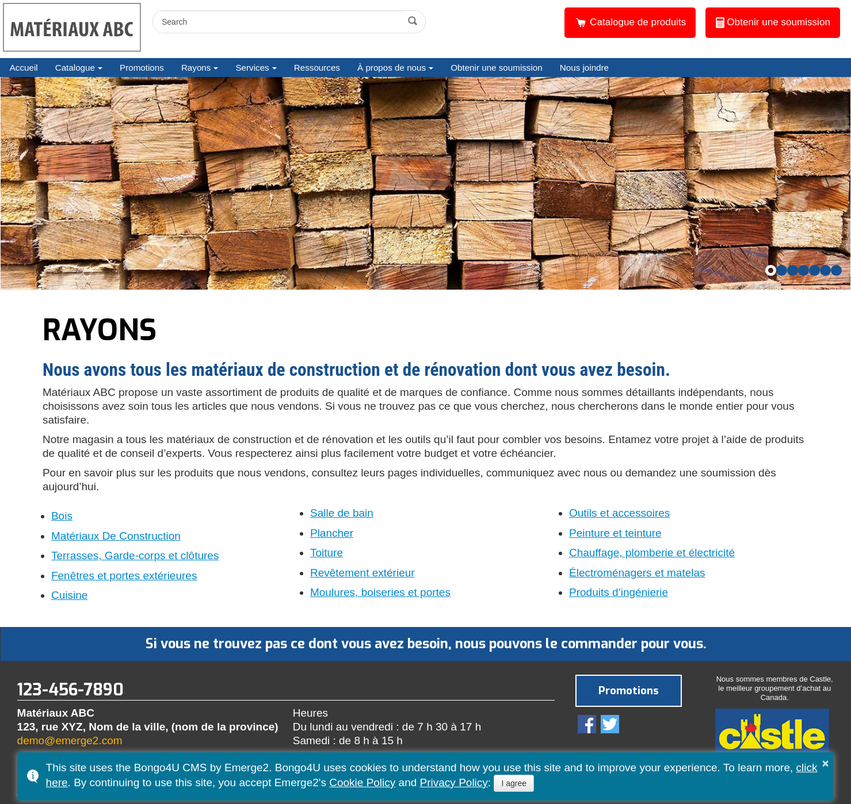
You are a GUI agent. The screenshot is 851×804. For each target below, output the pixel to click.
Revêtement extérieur (362, 573)
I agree (513, 783)
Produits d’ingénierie (618, 592)
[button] (770, 270)
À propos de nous (391, 67)
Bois (61, 516)
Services (252, 67)
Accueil (24, 67)
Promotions (142, 67)
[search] (279, 22)
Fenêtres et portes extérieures (124, 576)
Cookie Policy (362, 782)
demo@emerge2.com (70, 740)
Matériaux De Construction (116, 536)
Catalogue (75, 67)
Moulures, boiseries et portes (380, 592)
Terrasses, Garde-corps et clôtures (135, 555)
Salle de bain (341, 513)
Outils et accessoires (619, 513)
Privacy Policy (454, 782)
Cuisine (69, 595)
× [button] (825, 763)
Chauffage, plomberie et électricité (652, 553)
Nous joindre (584, 67)
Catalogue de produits (630, 22)
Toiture (326, 553)
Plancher (331, 533)
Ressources (317, 67)
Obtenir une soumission (773, 22)
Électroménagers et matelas (637, 573)
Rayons (196, 67)
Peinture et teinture (615, 533)
